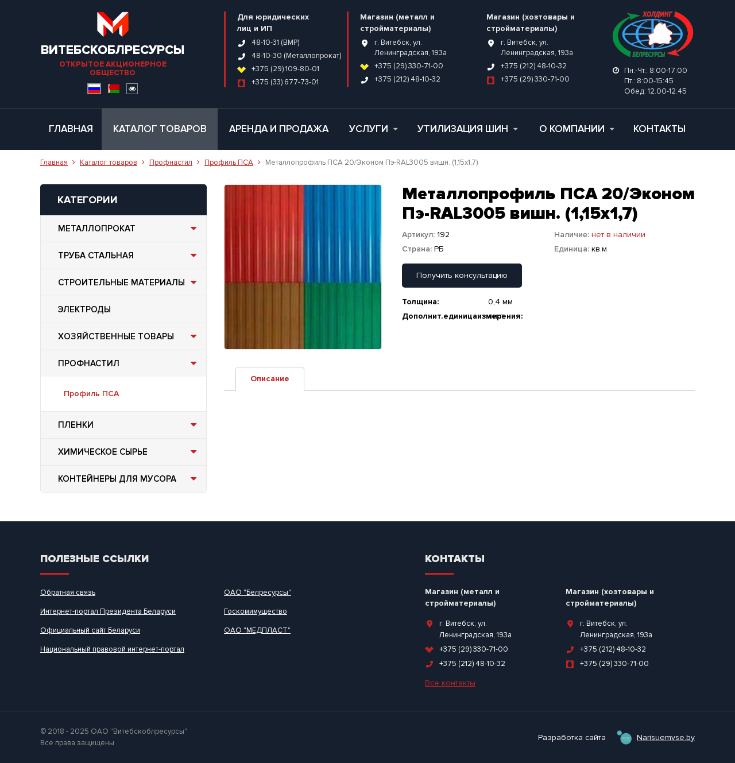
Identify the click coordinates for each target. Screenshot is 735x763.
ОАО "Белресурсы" (257, 592)
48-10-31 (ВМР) (275, 42)
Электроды (84, 309)
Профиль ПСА (228, 162)
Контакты (659, 129)
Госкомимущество (255, 611)
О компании (576, 129)
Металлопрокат (129, 228)
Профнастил (170, 162)
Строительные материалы (129, 282)
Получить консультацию (462, 275)
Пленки (129, 425)
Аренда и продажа (278, 129)
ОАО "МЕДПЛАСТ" (257, 630)
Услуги (373, 129)
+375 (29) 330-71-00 (408, 66)
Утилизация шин (467, 129)
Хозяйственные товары (129, 336)
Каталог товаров (160, 129)
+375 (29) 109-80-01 (285, 68)
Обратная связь (67, 592)
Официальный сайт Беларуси (90, 630)
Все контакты (450, 683)
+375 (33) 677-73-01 (285, 82)
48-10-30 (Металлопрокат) (296, 55)
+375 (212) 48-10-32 (407, 79)
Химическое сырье (129, 452)
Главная (71, 129)
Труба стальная (129, 255)
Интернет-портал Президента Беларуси (108, 611)
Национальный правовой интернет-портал (112, 649)
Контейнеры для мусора (129, 479)
